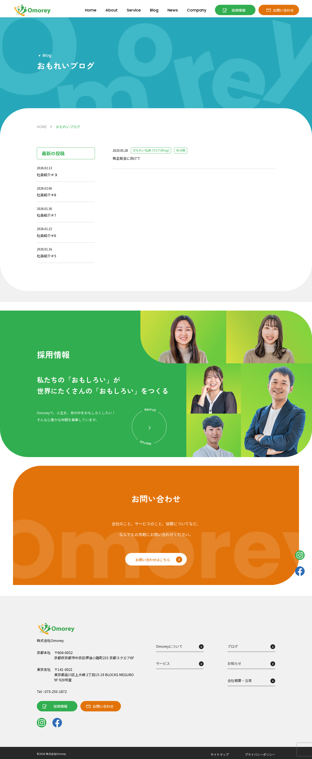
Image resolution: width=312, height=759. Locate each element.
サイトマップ (220, 754)
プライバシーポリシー (260, 754)
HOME (42, 126)
